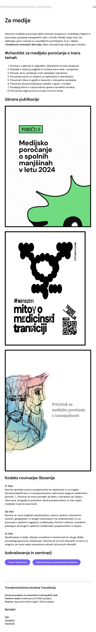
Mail (7, 617)
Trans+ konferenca (17, 562)
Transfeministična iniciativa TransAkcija (25, 7)
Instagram (10, 620)
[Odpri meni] (94, 6)
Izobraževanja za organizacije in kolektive (56, 562)
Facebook (10, 623)
